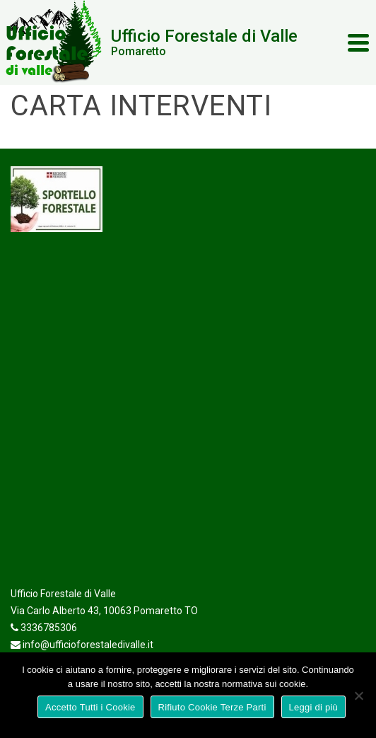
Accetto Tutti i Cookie (90, 707)
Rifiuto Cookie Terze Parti (212, 707)
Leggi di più (314, 707)
